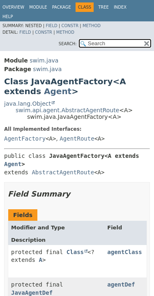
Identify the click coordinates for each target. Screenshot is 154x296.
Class (75, 252)
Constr (69, 25)
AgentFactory (25, 138)
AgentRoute (77, 138)
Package (61, 7)
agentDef (121, 284)
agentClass (124, 252)
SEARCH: (68, 44)
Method (92, 25)
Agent (57, 91)
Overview (13, 7)
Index (120, 7)
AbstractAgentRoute (63, 172)
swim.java (44, 60)
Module (38, 7)
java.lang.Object (27, 103)
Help (7, 16)
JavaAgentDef (32, 292)
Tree (103, 7)
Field (51, 25)
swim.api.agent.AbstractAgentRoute (67, 110)
